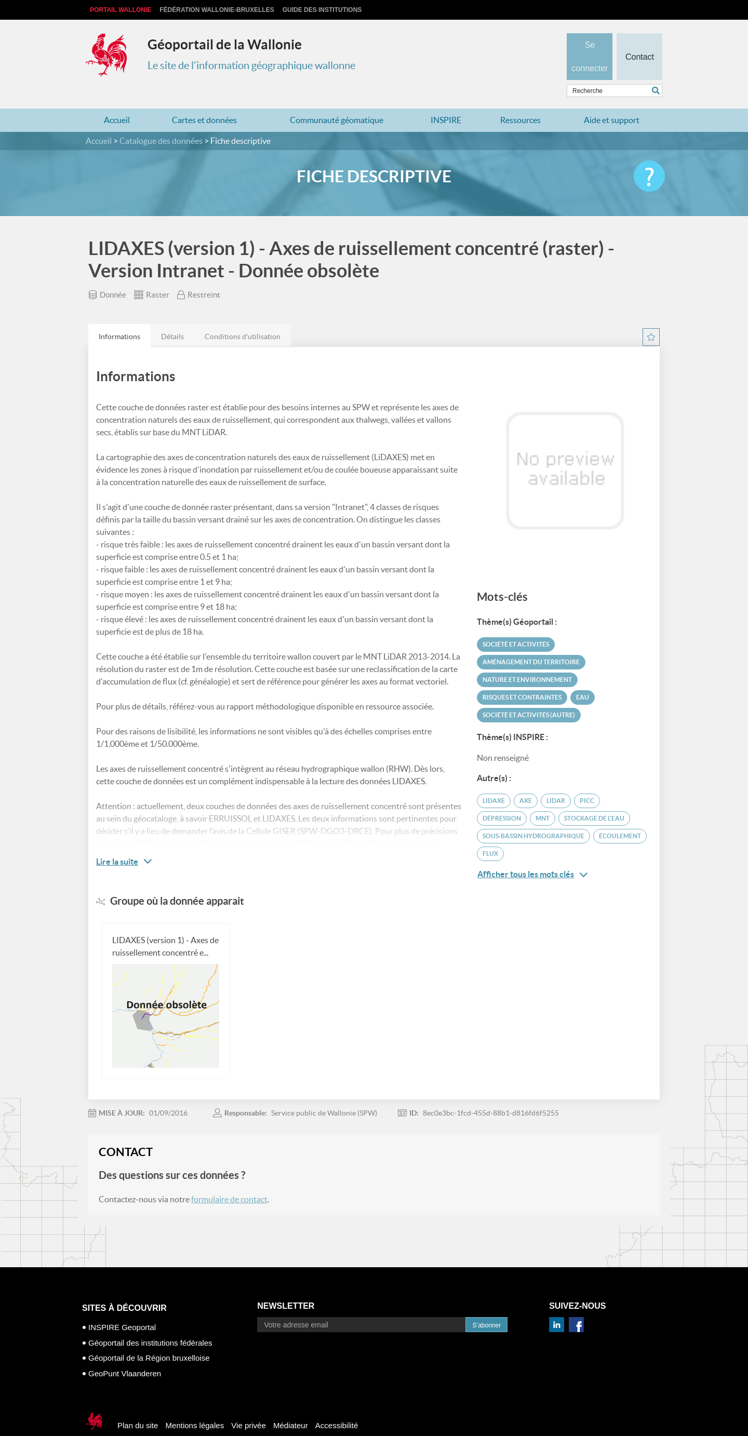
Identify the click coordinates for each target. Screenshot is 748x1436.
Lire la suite (117, 841)
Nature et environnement (527, 659)
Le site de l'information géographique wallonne (251, 65)
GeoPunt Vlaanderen (124, 1352)
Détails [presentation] (172, 316)
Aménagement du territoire (531, 641)
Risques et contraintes (522, 677)
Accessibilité (336, 1405)
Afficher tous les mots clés (532, 854)
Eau (582, 677)
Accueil (117, 99)
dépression (502, 798)
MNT (543, 798)
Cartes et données (204, 99)
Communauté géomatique (336, 99)
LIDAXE (494, 780)
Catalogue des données (161, 120)
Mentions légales (195, 1405)
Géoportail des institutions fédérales (150, 1322)
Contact (639, 39)
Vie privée (248, 1405)
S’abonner (486, 1305)
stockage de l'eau (594, 798)
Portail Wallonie (120, 10)
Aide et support (611, 99)
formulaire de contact (229, 1179)
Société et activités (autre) (529, 694)
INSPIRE (446, 99)
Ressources (520, 99)
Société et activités (516, 624)
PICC (587, 780)
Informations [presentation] (119, 316)
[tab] (119, 315)
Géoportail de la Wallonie (225, 44)
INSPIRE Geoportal (122, 1307)
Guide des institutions (322, 10)
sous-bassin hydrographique (533, 815)
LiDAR (555, 780)
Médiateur (290, 1405)
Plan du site (137, 1405)
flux (490, 833)
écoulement (620, 815)
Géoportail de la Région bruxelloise (148, 1337)
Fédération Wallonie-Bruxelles (216, 10)
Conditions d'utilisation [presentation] (242, 316)
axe (525, 780)
